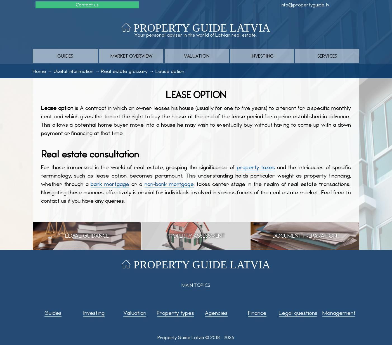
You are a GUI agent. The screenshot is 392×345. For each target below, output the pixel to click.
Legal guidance (87, 235)
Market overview (131, 56)
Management (338, 312)
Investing (262, 56)
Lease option (169, 71)
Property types (175, 312)
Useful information (73, 71)
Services (327, 56)
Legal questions (298, 312)
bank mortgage (110, 184)
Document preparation (305, 235)
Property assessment (196, 235)
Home (39, 71)
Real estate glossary (124, 71)
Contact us (87, 5)
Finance (257, 312)
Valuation (196, 56)
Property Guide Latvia (201, 28)
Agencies (216, 312)
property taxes (256, 167)
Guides (65, 56)
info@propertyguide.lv (305, 5)
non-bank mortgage (169, 184)
